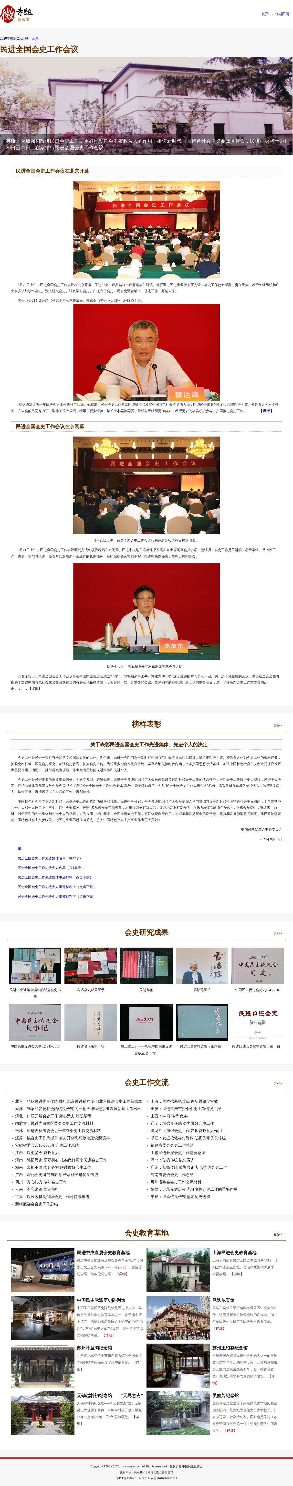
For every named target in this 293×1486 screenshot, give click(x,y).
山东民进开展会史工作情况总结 (178, 1153)
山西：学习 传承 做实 (169, 1116)
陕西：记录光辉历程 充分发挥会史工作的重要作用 (194, 1189)
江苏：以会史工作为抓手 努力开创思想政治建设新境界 (62, 1138)
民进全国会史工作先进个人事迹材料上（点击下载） (57, 887)
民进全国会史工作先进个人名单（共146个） (51, 868)
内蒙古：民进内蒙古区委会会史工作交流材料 (54, 1123)
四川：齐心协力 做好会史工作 (41, 1182)
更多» (277, 725)
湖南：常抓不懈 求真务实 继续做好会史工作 (53, 1167)
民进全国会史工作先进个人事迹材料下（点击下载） (57, 896)
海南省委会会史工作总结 (172, 1175)
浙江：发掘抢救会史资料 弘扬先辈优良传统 (188, 1138)
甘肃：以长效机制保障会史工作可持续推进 (52, 1197)
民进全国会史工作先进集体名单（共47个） (50, 858)
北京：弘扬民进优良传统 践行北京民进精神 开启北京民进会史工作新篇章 (78, 1101)
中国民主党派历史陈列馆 (101, 1300)
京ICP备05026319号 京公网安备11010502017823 (146, 1478)
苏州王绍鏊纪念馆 (230, 1348)
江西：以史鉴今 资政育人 (37, 1153)
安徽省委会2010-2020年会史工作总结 (47, 1145)
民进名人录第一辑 (91, 1046)
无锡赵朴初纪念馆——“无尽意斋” (110, 1395)
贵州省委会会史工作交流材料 (176, 1182)
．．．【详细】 (30, 688)
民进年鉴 (146, 990)
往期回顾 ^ (283, 14)
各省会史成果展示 (91, 990)
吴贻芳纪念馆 (225, 1395)
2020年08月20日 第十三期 (19, 38)
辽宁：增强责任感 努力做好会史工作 (182, 1123)
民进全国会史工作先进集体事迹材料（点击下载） (55, 877)
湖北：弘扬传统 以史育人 (173, 1160)
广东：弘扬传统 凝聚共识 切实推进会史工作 (189, 1167)
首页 (265, 14)
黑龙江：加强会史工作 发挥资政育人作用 (186, 1131)
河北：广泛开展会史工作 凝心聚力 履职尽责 (53, 1116)
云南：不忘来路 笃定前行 (37, 1189)
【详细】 (122, 1274)
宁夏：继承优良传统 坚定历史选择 (180, 1197)
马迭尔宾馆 (223, 1300)
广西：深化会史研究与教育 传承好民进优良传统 (56, 1175)
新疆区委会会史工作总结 (36, 1204)
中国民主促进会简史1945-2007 (258, 990)
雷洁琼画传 (202, 990)
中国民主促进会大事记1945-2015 (35, 1046)
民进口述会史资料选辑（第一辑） (257, 1046)
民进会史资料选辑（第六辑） (202, 1046)
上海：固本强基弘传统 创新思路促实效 (184, 1101)
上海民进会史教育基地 (234, 1252)
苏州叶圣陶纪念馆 (94, 1348)
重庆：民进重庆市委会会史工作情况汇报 (186, 1109)
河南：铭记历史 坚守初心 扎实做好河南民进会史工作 (61, 1160)
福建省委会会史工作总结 (172, 1145)
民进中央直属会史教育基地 (103, 1252)
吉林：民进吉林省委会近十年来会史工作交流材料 (58, 1131)
